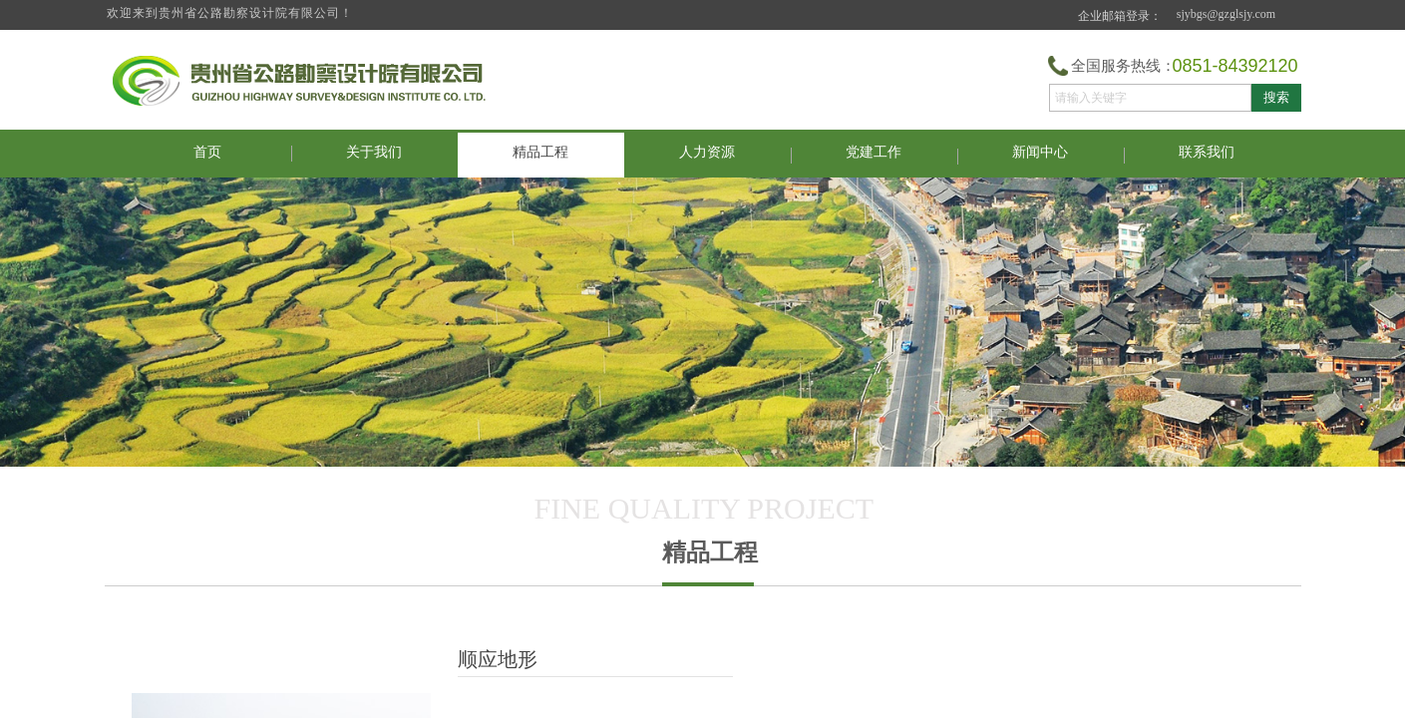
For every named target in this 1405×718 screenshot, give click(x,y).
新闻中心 (1040, 152)
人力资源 (707, 152)
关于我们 (374, 152)
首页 (207, 152)
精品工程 (540, 152)
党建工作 (873, 152)
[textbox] (1150, 98)
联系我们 (1206, 152)
